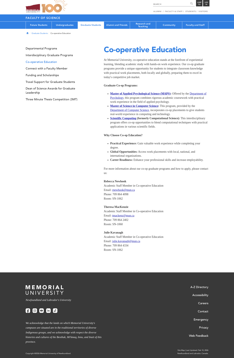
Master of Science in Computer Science (134, 106)
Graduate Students (91, 25)
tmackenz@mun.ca (123, 215)
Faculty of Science (43, 18)
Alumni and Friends (116, 25)
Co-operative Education (41, 62)
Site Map (181, 350)
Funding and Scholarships (42, 75)
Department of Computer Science (129, 110)
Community (169, 25)
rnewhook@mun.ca (123, 190)
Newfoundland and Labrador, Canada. (192, 353)
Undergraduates (65, 25)
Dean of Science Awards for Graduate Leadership (50, 90)
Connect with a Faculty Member (46, 68)
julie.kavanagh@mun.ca (126, 241)
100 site (54, 6)
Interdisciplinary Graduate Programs (49, 55)
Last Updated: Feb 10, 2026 (197, 350)
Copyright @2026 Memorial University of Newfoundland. (48, 353)
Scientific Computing (123, 118)
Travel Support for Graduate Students (50, 82)
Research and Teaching (143, 25)
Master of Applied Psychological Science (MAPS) (140, 93)
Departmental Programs (41, 48)
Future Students (38, 25)
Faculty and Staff (195, 25)
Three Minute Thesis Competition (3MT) (51, 99)
